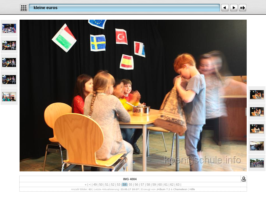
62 (172, 184)
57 (142, 184)
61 (166, 184)
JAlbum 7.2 (163, 189)
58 (148, 184)
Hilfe (192, 189)
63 (177, 184)
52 (112, 184)
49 (95, 184)
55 (130, 184)
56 (136, 184)
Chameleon (180, 189)
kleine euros (46, 7)
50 (101, 184)
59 (154, 184)
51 (106, 184)
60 (160, 184)
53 (118, 184)
